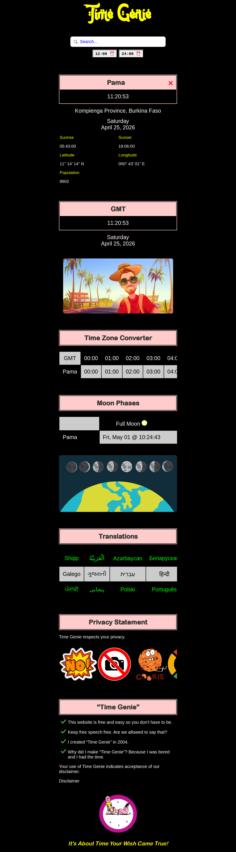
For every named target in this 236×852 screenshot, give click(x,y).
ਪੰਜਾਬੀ (72, 589)
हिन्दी (164, 574)
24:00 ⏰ (131, 54)
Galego (71, 574)
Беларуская (164, 558)
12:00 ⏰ (104, 54)
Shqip (72, 558)
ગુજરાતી (97, 574)
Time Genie (118, 14)
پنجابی (97, 589)
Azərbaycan (127, 558)
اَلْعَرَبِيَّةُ (96, 558)
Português (164, 589)
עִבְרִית (128, 574)
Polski (128, 589)
